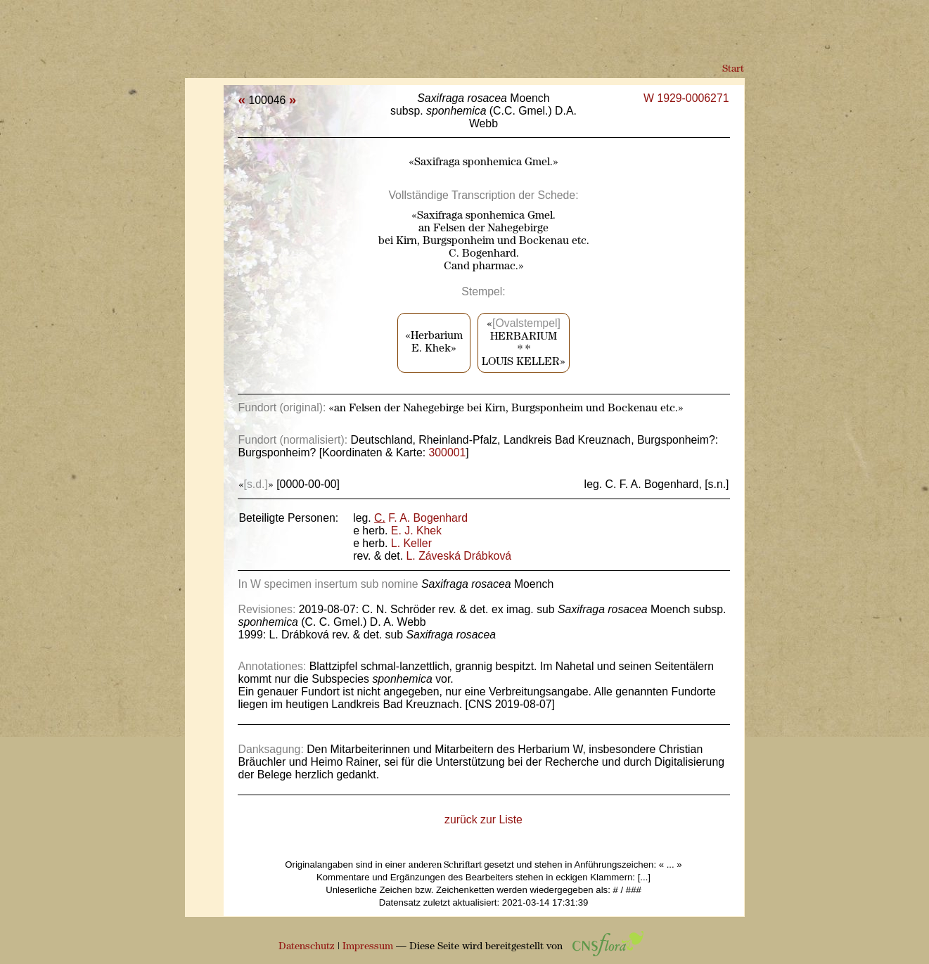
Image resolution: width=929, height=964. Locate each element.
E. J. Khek (416, 530)
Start (733, 69)
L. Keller (411, 543)
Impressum (367, 946)
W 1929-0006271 (686, 98)
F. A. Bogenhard (421, 518)
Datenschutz (306, 946)
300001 (447, 452)
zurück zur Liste (483, 819)
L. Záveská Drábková (459, 556)
